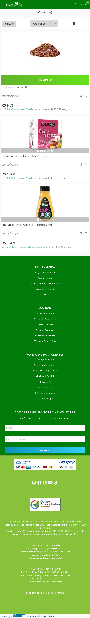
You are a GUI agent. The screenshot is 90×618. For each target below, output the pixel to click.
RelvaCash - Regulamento (45, 370)
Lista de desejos (45, 398)
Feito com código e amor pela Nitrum (45, 592)
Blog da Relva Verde (45, 272)
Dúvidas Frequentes (45, 313)
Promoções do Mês (45, 359)
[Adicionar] (51, 72)
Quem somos (45, 277)
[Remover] (39, 72)
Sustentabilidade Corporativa (45, 283)
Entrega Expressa (45, 330)
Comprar (45, 80)
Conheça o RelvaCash (45, 365)
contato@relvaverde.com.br (29, 531)
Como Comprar (45, 324)
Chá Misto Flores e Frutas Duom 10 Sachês (26, 156)
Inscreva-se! (45, 449)
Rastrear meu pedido (45, 393)
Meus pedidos (45, 387)
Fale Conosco (45, 294)
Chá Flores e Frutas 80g (15, 87)
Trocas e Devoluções (45, 341)
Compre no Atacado (45, 288)
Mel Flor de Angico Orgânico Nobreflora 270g (27, 225)
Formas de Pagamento (45, 319)
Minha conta (45, 382)
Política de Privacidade (45, 335)
